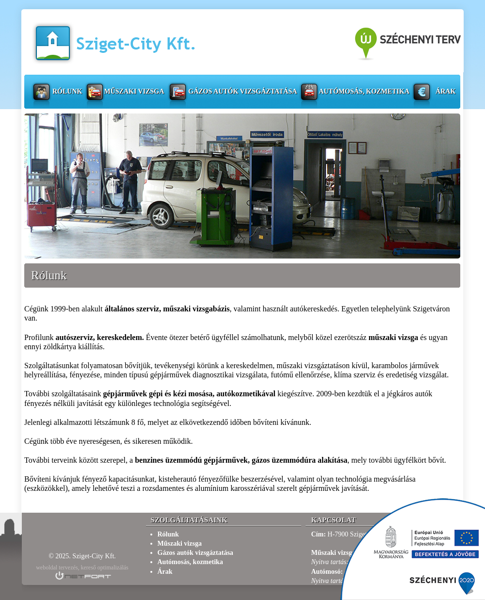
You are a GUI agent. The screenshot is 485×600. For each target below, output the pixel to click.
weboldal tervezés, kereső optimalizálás (82, 567)
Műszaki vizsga (134, 91)
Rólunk (67, 91)
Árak (445, 91)
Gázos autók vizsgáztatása (242, 91)
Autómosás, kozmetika (364, 91)
